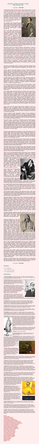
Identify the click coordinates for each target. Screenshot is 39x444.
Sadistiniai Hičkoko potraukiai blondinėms (11, 426)
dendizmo (17, 45)
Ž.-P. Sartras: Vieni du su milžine (9, 432)
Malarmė (5, 185)
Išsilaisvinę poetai (7, 439)
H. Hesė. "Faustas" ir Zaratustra (9, 430)
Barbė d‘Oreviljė (9, 138)
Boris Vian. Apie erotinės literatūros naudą (11, 420)
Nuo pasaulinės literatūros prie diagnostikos (11, 428)
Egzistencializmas (7, 440)
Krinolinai (24, 251)
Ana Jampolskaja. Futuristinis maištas (10, 419)
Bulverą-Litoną (15, 37)
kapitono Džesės (15, 40)
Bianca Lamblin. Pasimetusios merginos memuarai (12, 422)
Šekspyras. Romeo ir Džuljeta (9, 436)
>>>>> (8, 346)
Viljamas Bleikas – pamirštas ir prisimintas (11, 424)
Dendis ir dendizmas (7, 437)
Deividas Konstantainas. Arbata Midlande (11, 427)
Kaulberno (19, 10)
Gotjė (12, 59)
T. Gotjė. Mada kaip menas (8, 417)
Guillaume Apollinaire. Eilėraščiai (12, 292)
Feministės (18, 54)
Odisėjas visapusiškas (7, 438)
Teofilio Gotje (30, 157)
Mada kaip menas (25, 241)
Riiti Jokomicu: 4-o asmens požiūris (10, 429)
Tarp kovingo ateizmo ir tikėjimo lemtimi (10, 425)
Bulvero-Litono (23, 12)
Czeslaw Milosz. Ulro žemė (8, 418)
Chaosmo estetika (7, 416)
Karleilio (30, 156)
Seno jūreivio (13, 374)
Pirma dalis (15, 7)
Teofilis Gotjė (15, 220)
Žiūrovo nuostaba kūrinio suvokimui (10, 431)
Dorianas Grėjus (21, 198)
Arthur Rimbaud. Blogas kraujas (9, 433)
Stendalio (5, 106)
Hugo (15, 59)
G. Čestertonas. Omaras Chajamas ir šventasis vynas (13, 423)
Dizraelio (16, 12)
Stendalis (21, 115)
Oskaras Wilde (32, 200)
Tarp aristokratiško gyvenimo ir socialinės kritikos (12, 421)
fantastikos (6, 350)
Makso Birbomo (12, 166)
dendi (20, 22)
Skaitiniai (5, 415)
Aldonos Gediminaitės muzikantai (9, 435)
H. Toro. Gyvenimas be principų (9, 434)
